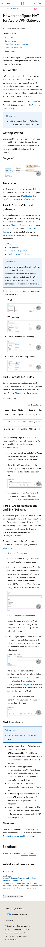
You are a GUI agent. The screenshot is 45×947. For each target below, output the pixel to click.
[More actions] (40, 9)
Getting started (10, 41)
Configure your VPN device (18, 254)
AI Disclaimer (9, 926)
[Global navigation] (2, 3)
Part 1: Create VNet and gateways (17, 44)
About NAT (9, 38)
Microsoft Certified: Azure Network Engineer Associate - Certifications (19, 879)
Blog (6, 929)
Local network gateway (17, 250)
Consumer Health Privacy (14, 933)
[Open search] (34, 3)
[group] (22, 421)
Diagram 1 (15, 225)
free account (30, 199)
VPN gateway (13, 247)
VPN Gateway (13, 8)
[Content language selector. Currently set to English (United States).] (16, 909)
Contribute (17, 929)
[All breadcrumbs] (5, 9)
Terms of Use (9, 936)
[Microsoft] (22, 3)
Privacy (26, 929)
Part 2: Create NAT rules (13, 47)
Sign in (40, 3)
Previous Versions (23, 926)
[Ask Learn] (35, 9)
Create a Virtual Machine (16, 836)
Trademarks (21, 936)
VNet (9, 244)
